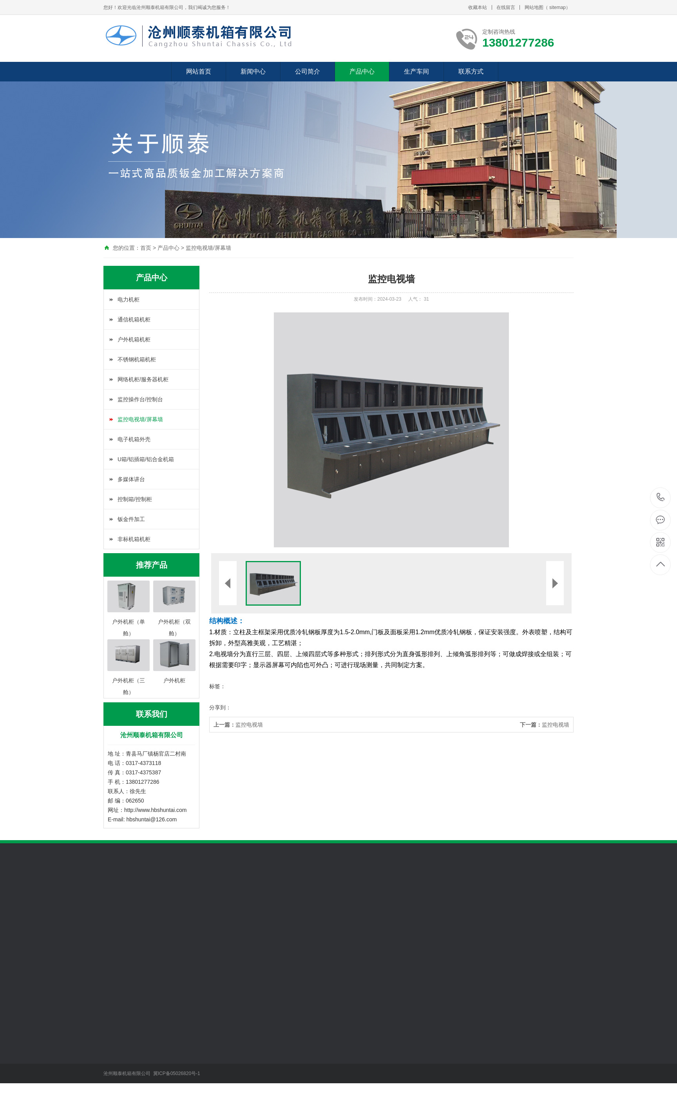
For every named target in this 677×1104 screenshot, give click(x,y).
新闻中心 (253, 71)
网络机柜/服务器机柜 (143, 379)
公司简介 (307, 71)
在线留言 (505, 7)
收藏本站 (477, 7)
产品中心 (362, 71)
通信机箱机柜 (134, 319)
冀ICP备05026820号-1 (177, 1073)
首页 (145, 248)
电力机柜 (128, 299)
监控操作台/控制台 (140, 399)
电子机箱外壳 (134, 439)
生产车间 (416, 71)
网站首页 (198, 71)
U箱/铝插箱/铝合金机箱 (146, 459)
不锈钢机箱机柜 (137, 359)
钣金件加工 (131, 519)
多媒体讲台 (131, 479)
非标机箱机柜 (134, 539)
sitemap (557, 7)
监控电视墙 (238, 725)
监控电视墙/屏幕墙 (208, 248)
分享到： (220, 707)
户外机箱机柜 (134, 339)
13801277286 (660, 497)
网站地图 (534, 7)
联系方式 (470, 71)
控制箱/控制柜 (135, 499)
